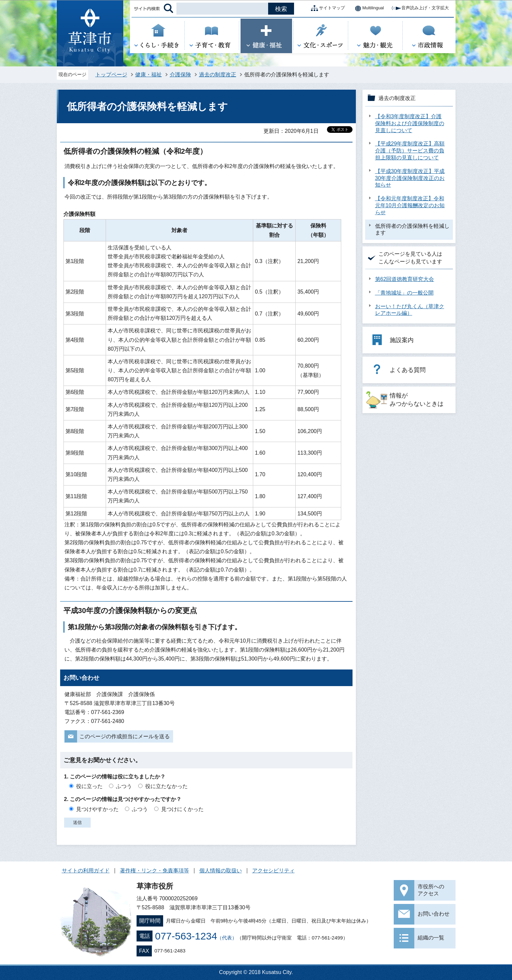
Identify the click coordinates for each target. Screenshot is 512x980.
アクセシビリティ (273, 870)
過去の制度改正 (217, 74)
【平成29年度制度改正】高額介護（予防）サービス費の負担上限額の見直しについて (410, 150)
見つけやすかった (97, 809)
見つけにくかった (182, 809)
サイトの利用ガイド (86, 870)
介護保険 (180, 74)
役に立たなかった (166, 786)
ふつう (124, 786)
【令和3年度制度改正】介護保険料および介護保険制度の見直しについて (409, 123)
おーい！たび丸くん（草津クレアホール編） (409, 310)
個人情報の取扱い (220, 870)
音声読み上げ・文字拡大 (420, 8)
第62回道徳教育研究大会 (404, 279)
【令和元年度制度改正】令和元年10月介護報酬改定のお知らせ (410, 205)
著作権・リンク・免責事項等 (154, 870)
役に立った (89, 786)
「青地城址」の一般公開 (404, 293)
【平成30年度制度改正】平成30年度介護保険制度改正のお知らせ (410, 178)
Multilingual (368, 8)
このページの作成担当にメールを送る (124, 736)
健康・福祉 (148, 74)
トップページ (111, 74)
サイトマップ (326, 8)
